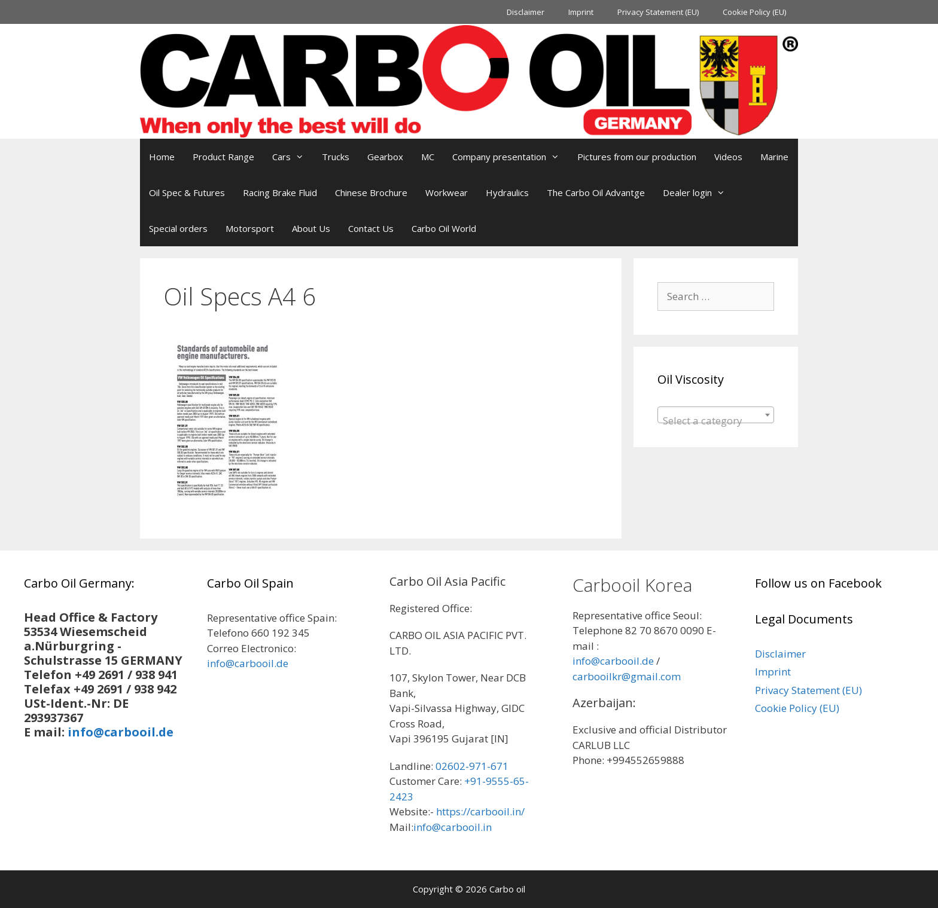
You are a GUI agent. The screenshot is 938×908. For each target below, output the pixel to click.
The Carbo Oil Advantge (596, 192)
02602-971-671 (472, 766)
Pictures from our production (636, 157)
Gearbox (385, 157)
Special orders (178, 228)
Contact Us (371, 228)
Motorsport (250, 228)
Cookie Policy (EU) (754, 12)
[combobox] (715, 414)
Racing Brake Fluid (280, 192)
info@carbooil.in (452, 827)
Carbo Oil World (444, 228)
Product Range (223, 157)
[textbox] (715, 420)
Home (162, 157)
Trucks (335, 157)
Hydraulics (507, 192)
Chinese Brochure (371, 192)
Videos (728, 157)
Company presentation (510, 157)
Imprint (580, 12)
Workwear (446, 192)
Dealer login (698, 192)
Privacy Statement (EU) (658, 12)
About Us (311, 228)
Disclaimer (525, 12)
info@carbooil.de (120, 732)
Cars (292, 157)
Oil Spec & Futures (187, 192)
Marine (774, 157)
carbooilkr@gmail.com (626, 676)
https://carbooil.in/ (480, 811)
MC (427, 157)
